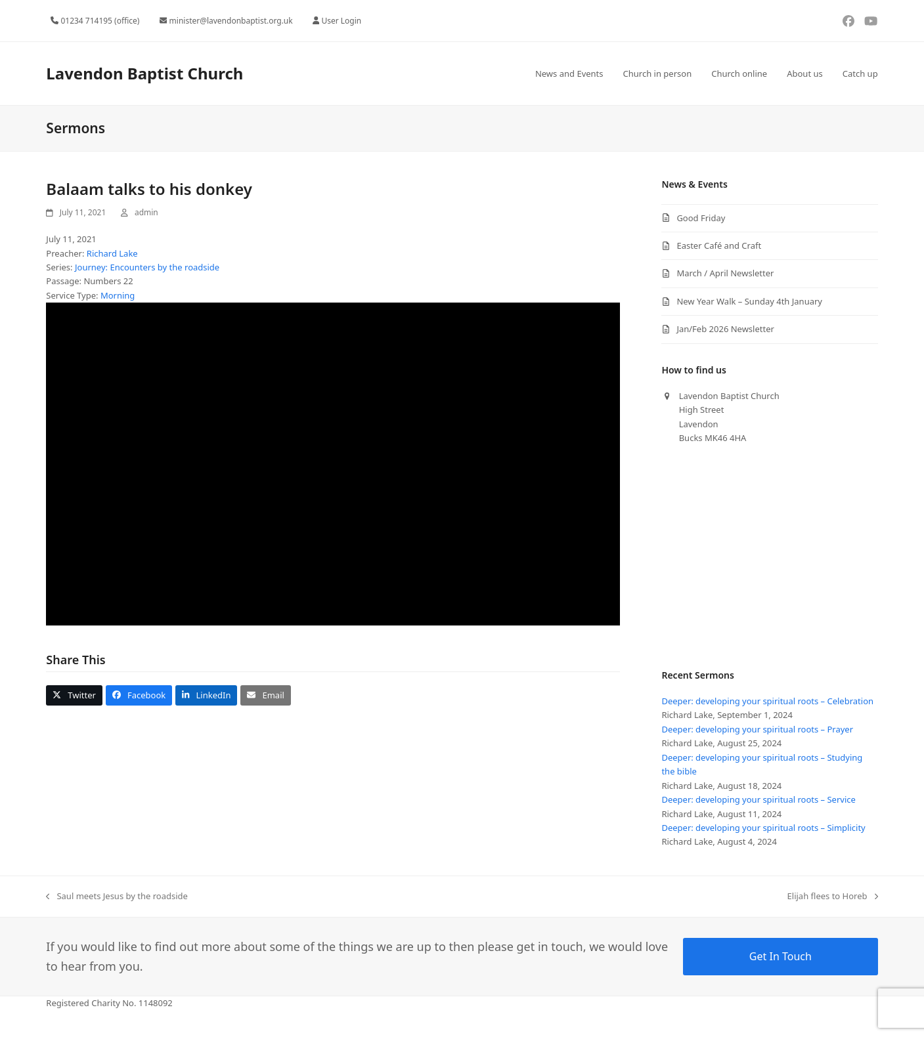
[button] (74, 695)
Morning (117, 295)
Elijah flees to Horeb (832, 896)
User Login (341, 20)
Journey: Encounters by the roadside (147, 267)
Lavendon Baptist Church (144, 73)
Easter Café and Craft (718, 245)
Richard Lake (112, 253)
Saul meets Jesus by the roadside (117, 896)
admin (146, 212)
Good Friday (700, 218)
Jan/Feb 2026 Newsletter (725, 329)
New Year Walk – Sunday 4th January (749, 301)
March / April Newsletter (725, 273)
